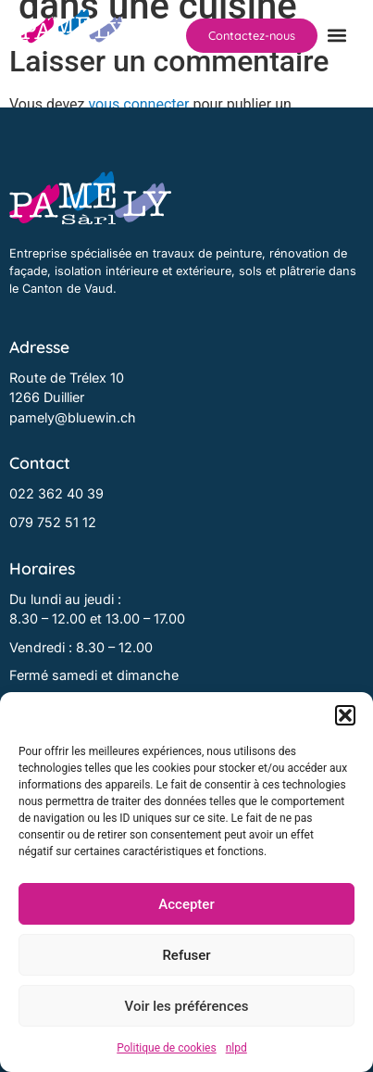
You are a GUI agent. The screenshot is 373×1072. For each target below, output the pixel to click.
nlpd (236, 1047)
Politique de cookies (166, 1047)
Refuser (186, 955)
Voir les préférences (187, 1006)
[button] (345, 715)
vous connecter (138, 104)
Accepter (186, 904)
